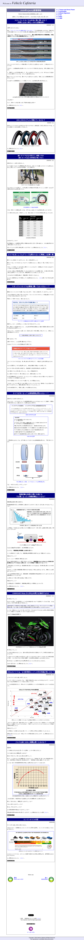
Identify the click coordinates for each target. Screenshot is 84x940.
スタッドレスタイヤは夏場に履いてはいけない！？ (23, 30)
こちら (20, 105)
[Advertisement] (31, 114)
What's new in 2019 (22, 878)
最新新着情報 (39, 878)
